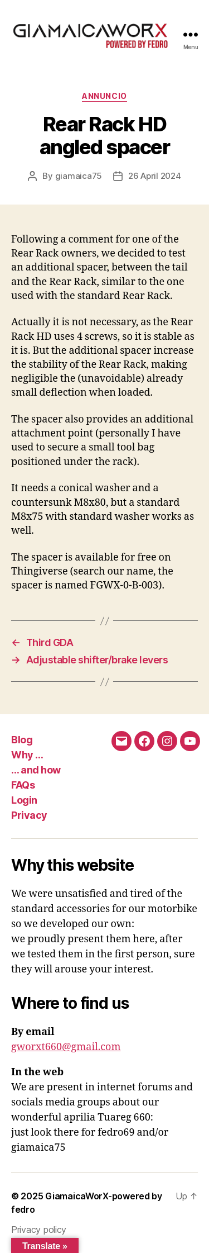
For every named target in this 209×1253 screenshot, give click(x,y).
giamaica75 (78, 175)
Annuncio (104, 96)
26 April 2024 (154, 175)
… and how (36, 770)
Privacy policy (38, 1229)
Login (24, 800)
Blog (21, 740)
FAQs (23, 785)
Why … (27, 755)
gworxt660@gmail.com (66, 1047)
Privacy (29, 815)
